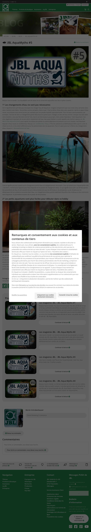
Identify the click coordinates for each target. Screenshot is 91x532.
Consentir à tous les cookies (68, 295)
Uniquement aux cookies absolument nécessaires (45, 296)
